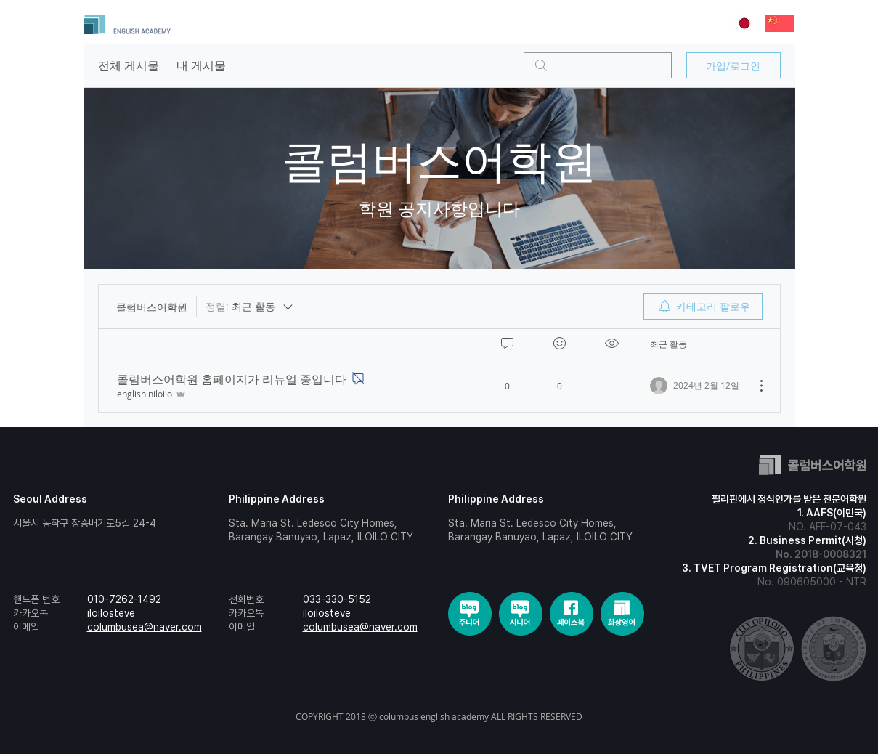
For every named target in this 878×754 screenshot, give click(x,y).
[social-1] (520, 614)
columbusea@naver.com (144, 627)
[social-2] (571, 614)
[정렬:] (250, 306)
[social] (470, 614)
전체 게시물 (128, 65)
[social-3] (622, 614)
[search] (598, 65)
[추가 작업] (754, 385)
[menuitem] (703, 306)
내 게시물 (201, 65)
